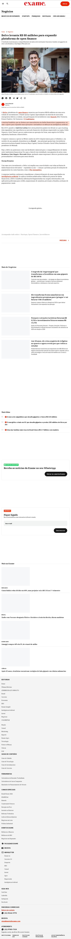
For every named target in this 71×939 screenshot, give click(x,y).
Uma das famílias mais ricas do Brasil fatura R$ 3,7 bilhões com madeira (32, 430)
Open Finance (33, 234)
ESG (2, 703)
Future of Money (6, 745)
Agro (6, 876)
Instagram (4, 899)
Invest (3, 713)
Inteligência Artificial (8, 710)
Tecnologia (4, 741)
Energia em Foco (6, 807)
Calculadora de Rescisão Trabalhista (12, 778)
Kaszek (53, 117)
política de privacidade (39, 936)
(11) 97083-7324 (10, 929)
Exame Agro (5, 738)
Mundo (3, 725)
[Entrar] (65, 3)
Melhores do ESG (6, 835)
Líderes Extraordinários (9, 817)
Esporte (3, 735)
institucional (6, 935)
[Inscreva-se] (60, 530)
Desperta (7, 510)
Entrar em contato (8, 910)
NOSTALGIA (46, 16)
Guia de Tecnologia (7, 761)
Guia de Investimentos (8, 765)
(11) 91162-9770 (10, 913)
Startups (24, 234)
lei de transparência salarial (58, 936)
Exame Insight (5, 707)
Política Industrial (7, 823)
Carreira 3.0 (8, 859)
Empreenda (8, 879)
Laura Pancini (9, 103)
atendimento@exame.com (10, 921)
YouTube (4, 892)
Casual (3, 728)
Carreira (4, 697)
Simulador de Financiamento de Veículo (13, 785)
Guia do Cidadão (6, 758)
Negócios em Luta (7, 820)
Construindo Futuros (8, 804)
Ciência (3, 748)
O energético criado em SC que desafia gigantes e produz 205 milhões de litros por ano (36, 423)
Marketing (4, 731)
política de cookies (25, 936)
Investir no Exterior (7, 810)
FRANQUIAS (36, 16)
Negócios (7, 11)
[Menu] (2, 3)
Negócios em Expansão (8, 838)
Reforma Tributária (7, 814)
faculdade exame (11, 844)
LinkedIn (4, 895)
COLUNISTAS (5, 720)
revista (7, 848)
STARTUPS (25, 16)
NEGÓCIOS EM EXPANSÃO (10, 16)
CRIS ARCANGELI (59, 16)
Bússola (3, 800)
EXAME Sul (4, 797)
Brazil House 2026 (7, 794)
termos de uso (15, 936)
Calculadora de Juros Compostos (11, 781)
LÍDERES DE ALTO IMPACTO (10, 690)
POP (2, 751)
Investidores (45, 234)
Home (3, 32)
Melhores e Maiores (7, 832)
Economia (4, 700)
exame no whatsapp (11, 465)
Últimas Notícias (6, 687)
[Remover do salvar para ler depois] (25, 98)
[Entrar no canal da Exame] (56, 474)
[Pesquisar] (7, 3)
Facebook (4, 902)
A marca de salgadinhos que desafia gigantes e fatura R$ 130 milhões (31, 417)
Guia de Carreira (6, 768)
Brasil (3, 694)
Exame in (7, 856)
